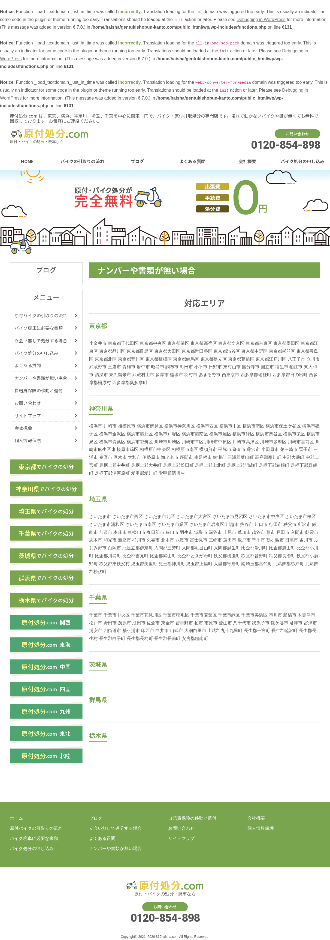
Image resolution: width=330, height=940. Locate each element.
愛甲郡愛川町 (144, 473)
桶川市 (138, 540)
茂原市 (124, 623)
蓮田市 (229, 540)
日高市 (291, 540)
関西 (46, 623)
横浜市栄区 (294, 434)
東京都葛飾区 (241, 359)
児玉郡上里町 (199, 563)
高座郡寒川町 (268, 457)
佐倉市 (153, 623)
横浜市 (95, 426)
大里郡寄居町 (227, 563)
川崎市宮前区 (301, 441)
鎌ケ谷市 (279, 623)
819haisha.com (167, 937)
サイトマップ (27, 415)
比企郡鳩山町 (163, 555)
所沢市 (304, 524)
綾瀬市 (219, 457)
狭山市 (171, 532)
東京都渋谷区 (227, 351)
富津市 (310, 623)
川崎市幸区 (193, 441)
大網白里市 (195, 630)
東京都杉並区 (282, 351)
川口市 (261, 524)
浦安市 (95, 630)
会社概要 (247, 161)
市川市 (275, 615)
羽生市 (186, 532)
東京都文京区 (231, 343)
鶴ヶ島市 (275, 540)
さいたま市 (100, 516)
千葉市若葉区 (203, 615)
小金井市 (98, 343)
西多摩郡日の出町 (290, 374)
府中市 (143, 366)
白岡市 (114, 548)
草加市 (244, 532)
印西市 (147, 630)
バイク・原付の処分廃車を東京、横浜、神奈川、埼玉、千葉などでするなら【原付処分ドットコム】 (49, 134)
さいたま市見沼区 (230, 516)
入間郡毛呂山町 (197, 548)
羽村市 (190, 374)
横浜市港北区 (140, 434)
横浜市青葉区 (112, 441)
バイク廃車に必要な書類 (38, 328)
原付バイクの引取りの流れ (40, 315)
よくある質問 (192, 161)
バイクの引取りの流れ (82, 161)
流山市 (225, 623)
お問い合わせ (297, 133)
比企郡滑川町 (254, 548)
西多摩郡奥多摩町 (129, 382)
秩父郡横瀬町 (227, 555)
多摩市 (161, 374)
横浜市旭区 (220, 434)
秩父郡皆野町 (254, 555)
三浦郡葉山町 (241, 457)
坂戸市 (244, 540)
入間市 (297, 532)
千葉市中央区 (117, 615)
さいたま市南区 (140, 524)
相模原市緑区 (125, 449)
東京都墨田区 (286, 343)
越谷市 (258, 532)
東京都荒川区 (131, 359)
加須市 (105, 532)
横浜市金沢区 (112, 434)
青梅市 (128, 366)
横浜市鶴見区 (150, 426)
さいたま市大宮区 (193, 516)
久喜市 (153, 540)
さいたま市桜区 (300, 516)
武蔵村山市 (143, 374)
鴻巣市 (200, 532)
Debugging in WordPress (261, 19)
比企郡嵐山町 (282, 548)
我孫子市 (260, 623)
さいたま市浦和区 (106, 524)
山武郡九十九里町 (225, 630)
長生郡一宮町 (257, 630)
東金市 (167, 623)
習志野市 (184, 623)
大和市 (134, 457)
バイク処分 (46, 466)
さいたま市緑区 (172, 524)
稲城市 (176, 374)
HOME (27, 161)
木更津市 (306, 615)
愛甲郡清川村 (172, 473)
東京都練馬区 (186, 359)
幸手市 (258, 540)
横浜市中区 (230, 426)
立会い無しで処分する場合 (40, 340)
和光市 (110, 540)
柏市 (198, 623)
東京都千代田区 (123, 343)
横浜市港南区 (195, 434)
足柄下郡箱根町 (274, 465)
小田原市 (270, 449)
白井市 (161, 630)
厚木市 (119, 457)
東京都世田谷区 (197, 351)
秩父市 (289, 524)
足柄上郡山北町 (210, 465)
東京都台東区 (259, 343)
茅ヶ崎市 (289, 449)
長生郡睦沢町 (284, 630)
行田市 (275, 524)
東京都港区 (178, 343)
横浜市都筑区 (140, 441)
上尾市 (229, 532)
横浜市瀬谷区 (269, 434)
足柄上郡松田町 (178, 465)
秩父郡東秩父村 (114, 563)
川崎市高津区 (245, 441)
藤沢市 (253, 449)
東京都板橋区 (159, 359)
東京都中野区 (254, 351)
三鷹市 (114, 366)
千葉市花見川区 (146, 615)
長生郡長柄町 (140, 638)
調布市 (171, 366)
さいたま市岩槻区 (207, 524)
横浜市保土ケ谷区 (283, 426)
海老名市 (169, 457)
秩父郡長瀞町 (282, 555)
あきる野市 (210, 374)
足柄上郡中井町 (114, 465)
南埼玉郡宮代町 (256, 563)
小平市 (200, 366)
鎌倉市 (239, 449)
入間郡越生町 (227, 548)
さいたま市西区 (127, 516)
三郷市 (215, 540)
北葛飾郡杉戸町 (288, 563)
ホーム (16, 818)
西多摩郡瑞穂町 (256, 374)
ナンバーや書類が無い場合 (40, 378)
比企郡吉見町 (135, 555)
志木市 (95, 540)
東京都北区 (106, 359)
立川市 (313, 359)
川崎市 (110, 426)
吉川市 (306, 540)
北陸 (46, 757)
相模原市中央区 (155, 449)
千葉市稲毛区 (176, 615)
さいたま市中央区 (266, 516)
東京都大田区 (167, 351)
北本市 (167, 540)
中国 (46, 668)
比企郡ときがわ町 (195, 555)
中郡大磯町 (294, 457)
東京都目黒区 (140, 351)
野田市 (110, 623)
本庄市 (119, 532)
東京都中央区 (153, 343)
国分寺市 (250, 366)
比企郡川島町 (108, 555)
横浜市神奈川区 (179, 426)
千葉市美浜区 (254, 615)
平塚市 (224, 449)
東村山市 (232, 366)
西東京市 (230, 374)
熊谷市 (246, 524)
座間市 (186, 457)
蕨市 (270, 532)
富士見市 (198, 540)
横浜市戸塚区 (167, 434)
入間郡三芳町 (167, 548)
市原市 (210, 623)
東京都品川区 (112, 351)
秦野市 (105, 457)
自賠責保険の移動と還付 (38, 390)
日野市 (215, 366)
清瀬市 (101, 374)
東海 (46, 645)
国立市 (267, 366)
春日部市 (155, 532)
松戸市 (95, 623)
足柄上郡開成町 (242, 465)
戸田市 (282, 532)
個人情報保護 (27, 440)
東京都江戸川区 (271, 359)
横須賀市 (208, 449)
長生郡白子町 (112, 638)
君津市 (295, 623)
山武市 (176, 630)
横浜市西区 (207, 426)
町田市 (186, 366)
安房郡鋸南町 (195, 638)
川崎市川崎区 (167, 441)
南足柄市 (203, 457)
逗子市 (305, 449)
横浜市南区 (254, 426)
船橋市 (289, 615)
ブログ (137, 161)
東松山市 (136, 532)
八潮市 (182, 540)
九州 (46, 712)
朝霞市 (311, 532)
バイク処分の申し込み (303, 161)
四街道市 (112, 630)
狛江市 (295, 366)
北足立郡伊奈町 (137, 548)
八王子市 (296, 359)
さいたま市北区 (159, 516)
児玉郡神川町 (172, 563)
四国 (46, 690)
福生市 (281, 366)
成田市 (138, 623)
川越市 (232, 524)
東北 (46, 735)
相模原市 (126, 426)
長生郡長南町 (167, 638)
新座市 (124, 540)
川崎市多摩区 (273, 441)
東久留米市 (120, 374)
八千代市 (241, 623)
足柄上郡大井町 (146, 465)
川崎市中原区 (218, 441)
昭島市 (157, 366)
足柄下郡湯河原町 (112, 473)
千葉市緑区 (229, 615)
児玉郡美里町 (144, 563)
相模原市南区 (185, 449)
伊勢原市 (151, 457)
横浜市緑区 (243, 434)
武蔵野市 (98, 366)
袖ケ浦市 (131, 630)
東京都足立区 (214, 359)
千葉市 (95, 615)
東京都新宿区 (203, 343)
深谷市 (215, 532)
